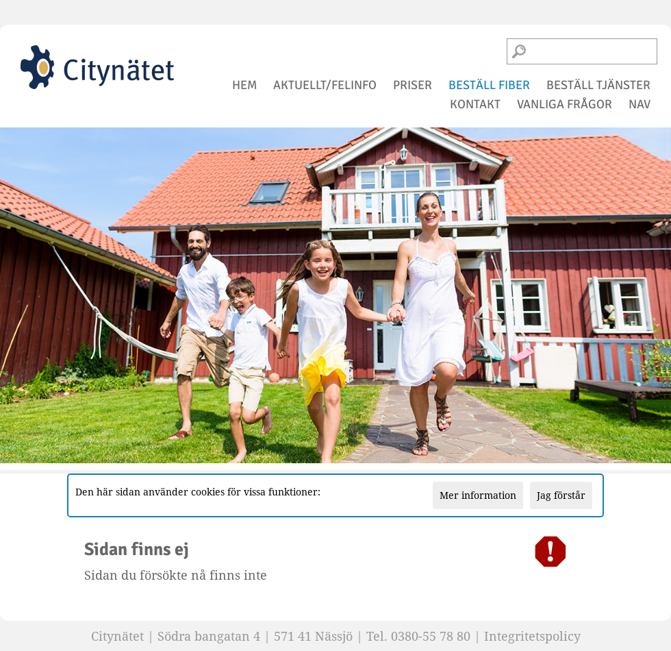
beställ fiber (489, 85)
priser (412, 85)
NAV (639, 104)
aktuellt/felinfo (325, 85)
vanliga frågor (564, 104)
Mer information (478, 495)
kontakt (475, 104)
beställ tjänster (598, 85)
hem (244, 85)
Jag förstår (561, 495)
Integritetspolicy (532, 636)
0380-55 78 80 (430, 636)
